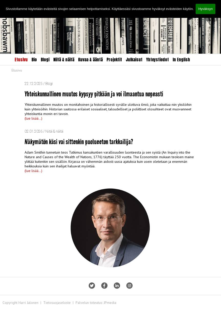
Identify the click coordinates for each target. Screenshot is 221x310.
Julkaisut (134, 59)
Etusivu (21, 59)
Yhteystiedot (157, 59)
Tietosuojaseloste (57, 302)
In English (181, 59)
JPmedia (110, 302)
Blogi (45, 59)
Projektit (114, 59)
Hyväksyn (205, 9)
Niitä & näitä (63, 59)
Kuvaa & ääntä (90, 59)
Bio (34, 59)
